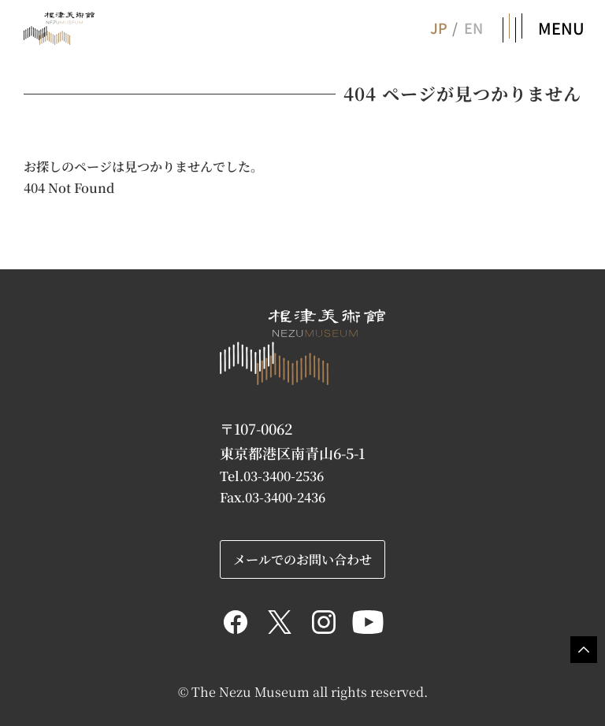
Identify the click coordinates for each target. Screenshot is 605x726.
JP (438, 27)
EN (473, 27)
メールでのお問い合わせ (302, 559)
